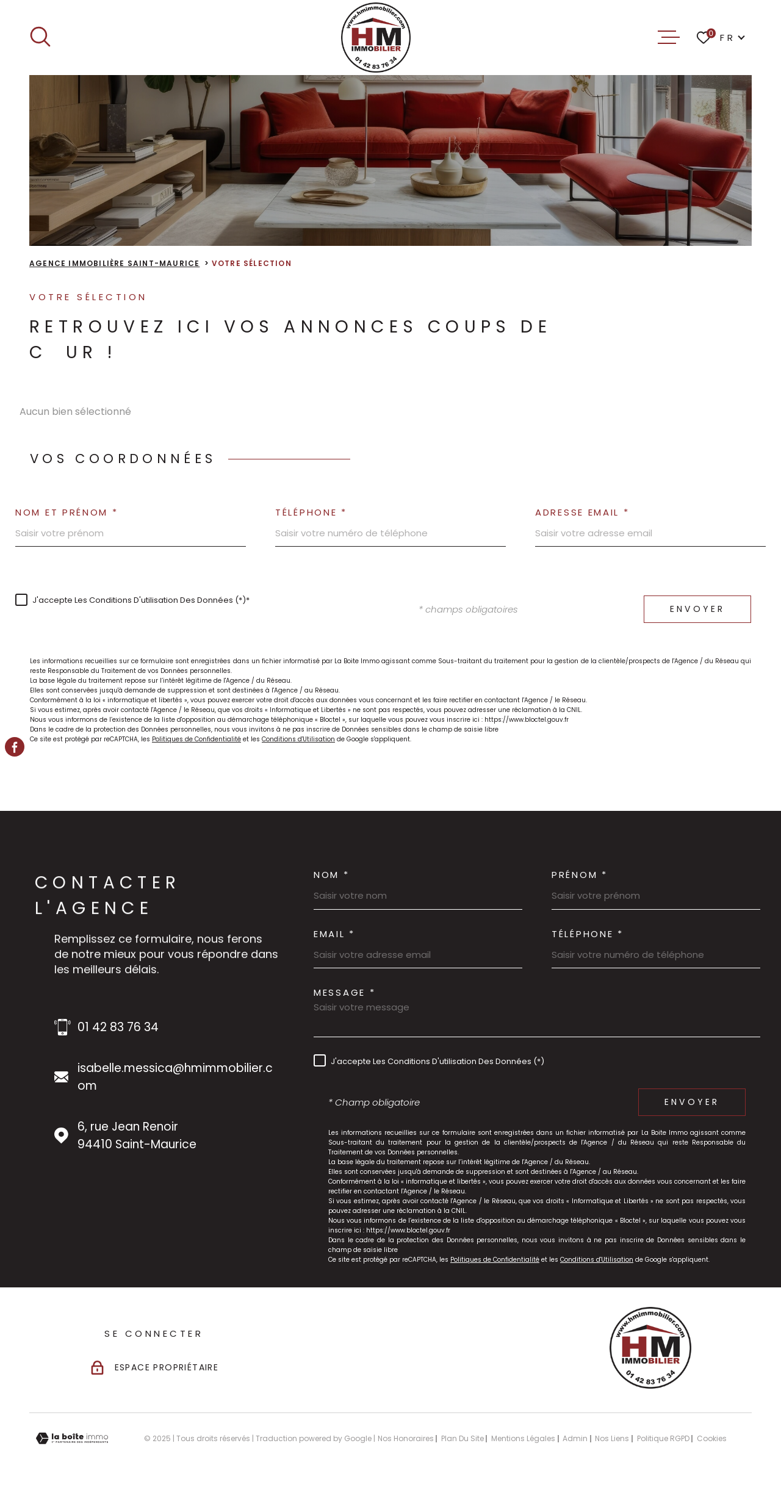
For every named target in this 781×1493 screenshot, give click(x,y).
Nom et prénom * (66, 512)
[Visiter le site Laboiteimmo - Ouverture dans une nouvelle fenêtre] (72, 1438)
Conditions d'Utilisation (298, 739)
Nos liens (612, 1438)
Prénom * (580, 874)
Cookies (712, 1438)
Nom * (332, 874)
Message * (344, 992)
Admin (575, 1438)
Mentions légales (523, 1438)
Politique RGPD (663, 1438)
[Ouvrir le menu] (669, 37)
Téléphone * (311, 512)
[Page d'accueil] (376, 37)
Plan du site (462, 1438)
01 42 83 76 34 (118, 1027)
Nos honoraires (406, 1438)
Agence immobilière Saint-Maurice (114, 263)
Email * (334, 933)
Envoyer (697, 609)
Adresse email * (582, 512)
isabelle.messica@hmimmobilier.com (175, 1077)
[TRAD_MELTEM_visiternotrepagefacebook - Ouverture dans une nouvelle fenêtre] (14, 747)
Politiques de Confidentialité (196, 739)
